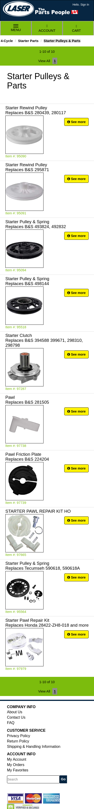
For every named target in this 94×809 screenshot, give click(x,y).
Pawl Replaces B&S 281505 (27, 400)
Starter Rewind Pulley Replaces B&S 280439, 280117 (35, 110)
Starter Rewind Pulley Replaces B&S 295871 (27, 167)
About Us (14, 712)
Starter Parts (28, 41)
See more (76, 122)
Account (47, 28)
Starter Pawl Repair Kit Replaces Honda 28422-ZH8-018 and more (47, 623)
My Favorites (17, 770)
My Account (16, 759)
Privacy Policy (18, 736)
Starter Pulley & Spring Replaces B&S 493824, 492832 (35, 224)
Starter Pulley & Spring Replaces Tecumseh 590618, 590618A (42, 566)
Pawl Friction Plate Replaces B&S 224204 (27, 457)
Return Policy (18, 741)
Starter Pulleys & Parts (62, 41)
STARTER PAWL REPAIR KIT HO (38, 511)
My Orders (15, 765)
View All (44, 61)
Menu (16, 28)
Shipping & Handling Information (33, 747)
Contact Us (16, 717)
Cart (76, 28)
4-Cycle (7, 41)
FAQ (10, 723)
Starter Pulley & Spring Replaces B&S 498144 (27, 281)
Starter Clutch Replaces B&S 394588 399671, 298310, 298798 (44, 340)
